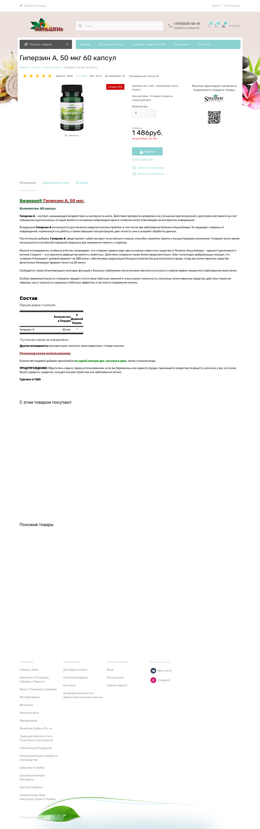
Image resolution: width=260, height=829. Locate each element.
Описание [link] (28, 183)
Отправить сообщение (186, 27)
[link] (33, 5)
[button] (154, 111)
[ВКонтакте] (153, 671)
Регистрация (232, 5)
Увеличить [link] (74, 135)
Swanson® (153, 76)
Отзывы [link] (82, 183)
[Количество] (144, 113)
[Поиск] (80, 25)
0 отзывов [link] (81, 76)
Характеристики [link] (56, 183)
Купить (150, 151)
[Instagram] (153, 680)
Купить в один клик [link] (142, 159)
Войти (217, 5)
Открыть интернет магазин (37, 817)
